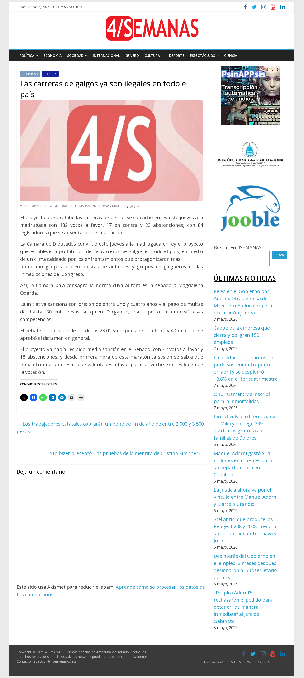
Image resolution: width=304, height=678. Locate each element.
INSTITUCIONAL (214, 662)
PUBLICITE (280, 662)
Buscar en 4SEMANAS (238, 247)
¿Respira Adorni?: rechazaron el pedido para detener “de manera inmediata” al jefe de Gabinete (243, 606)
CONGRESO (30, 74)
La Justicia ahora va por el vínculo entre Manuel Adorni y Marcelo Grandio (246, 497)
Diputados (119, 206)
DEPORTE (176, 55)
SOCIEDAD (75, 55)
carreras (103, 206)
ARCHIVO (245, 662)
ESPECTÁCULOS (202, 55)
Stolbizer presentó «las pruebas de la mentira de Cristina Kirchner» (128, 453)
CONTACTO (263, 662)
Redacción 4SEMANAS (74, 206)
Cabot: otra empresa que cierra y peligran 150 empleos (242, 335)
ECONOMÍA (52, 55)
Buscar (279, 255)
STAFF (232, 662)
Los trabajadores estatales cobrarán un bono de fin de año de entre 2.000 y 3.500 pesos (110, 428)
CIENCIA (230, 55)
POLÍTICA (26, 55)
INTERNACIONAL (106, 55)
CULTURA (152, 55)
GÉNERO (132, 55)
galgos (134, 206)
